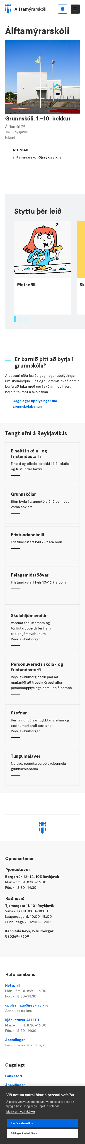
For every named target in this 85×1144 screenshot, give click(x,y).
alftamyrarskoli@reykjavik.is (36, 157)
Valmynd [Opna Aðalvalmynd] (75, 9)
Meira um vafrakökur (20, 1111)
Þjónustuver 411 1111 (42, 1025)
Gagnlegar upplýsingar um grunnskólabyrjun (34, 409)
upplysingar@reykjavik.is (42, 1008)
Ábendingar (42, 1042)
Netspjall (42, 991)
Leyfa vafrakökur (22, 1123)
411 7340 (20, 150)
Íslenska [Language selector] (62, 9)
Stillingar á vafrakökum (24, 1133)
